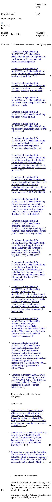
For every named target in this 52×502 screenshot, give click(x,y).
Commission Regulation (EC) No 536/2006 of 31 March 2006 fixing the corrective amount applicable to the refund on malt (28, 127)
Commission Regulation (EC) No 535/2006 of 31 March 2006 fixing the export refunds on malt (28, 114)
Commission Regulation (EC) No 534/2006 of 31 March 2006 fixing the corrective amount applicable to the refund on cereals (28, 101)
